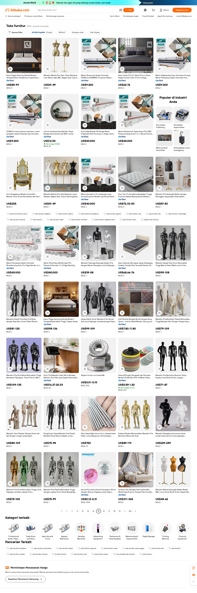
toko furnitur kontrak (16, 220)
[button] (120, 10)
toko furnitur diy (156, 548)
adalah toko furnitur (150, 220)
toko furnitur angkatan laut (103, 220)
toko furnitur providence (88, 214)
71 (77, 511)
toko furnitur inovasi (38, 554)
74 (93, 511)
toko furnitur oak (133, 214)
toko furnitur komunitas (41, 548)
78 (114, 511)
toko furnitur (36, 220)
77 (109, 511)
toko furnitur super (55, 220)
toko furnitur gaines (112, 214)
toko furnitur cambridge (176, 214)
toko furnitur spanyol (87, 548)
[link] (193, 567)
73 (88, 511)
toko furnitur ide (153, 214)
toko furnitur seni (79, 554)
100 (130, 511)
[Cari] (128, 10)
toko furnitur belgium (41, 214)
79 (119, 511)
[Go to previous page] (61, 511)
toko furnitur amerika (78, 220)
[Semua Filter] (15, 32)
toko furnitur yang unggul (133, 548)
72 (83, 511)
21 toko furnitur (59, 554)
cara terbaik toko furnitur (124, 554)
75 (98, 511)
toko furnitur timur (128, 220)
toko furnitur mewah (16, 554)
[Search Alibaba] (77, 10)
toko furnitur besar (64, 548)
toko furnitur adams (64, 214)
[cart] (154, 10)
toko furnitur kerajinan (16, 548)
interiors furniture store (17, 214)
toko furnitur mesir (109, 548)
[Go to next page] (135, 511)
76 (104, 511)
